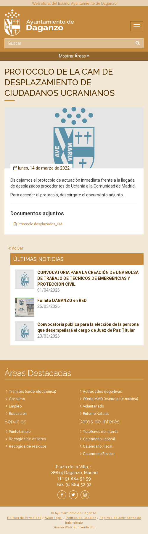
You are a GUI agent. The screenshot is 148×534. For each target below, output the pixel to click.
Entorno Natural (96, 414)
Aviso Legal (53, 518)
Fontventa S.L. (84, 527)
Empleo (15, 406)
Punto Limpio (19, 432)
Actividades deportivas (102, 392)
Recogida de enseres (27, 439)
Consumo (17, 399)
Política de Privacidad (24, 518)
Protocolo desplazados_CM (38, 224)
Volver (15, 248)
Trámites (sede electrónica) (32, 392)
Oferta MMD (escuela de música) (110, 399)
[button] (74, 56)
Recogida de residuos (27, 446)
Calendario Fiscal (97, 446)
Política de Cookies (81, 518)
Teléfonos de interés (100, 432)
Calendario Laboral (99, 439)
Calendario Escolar (99, 454)
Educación (18, 414)
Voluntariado (93, 406)
